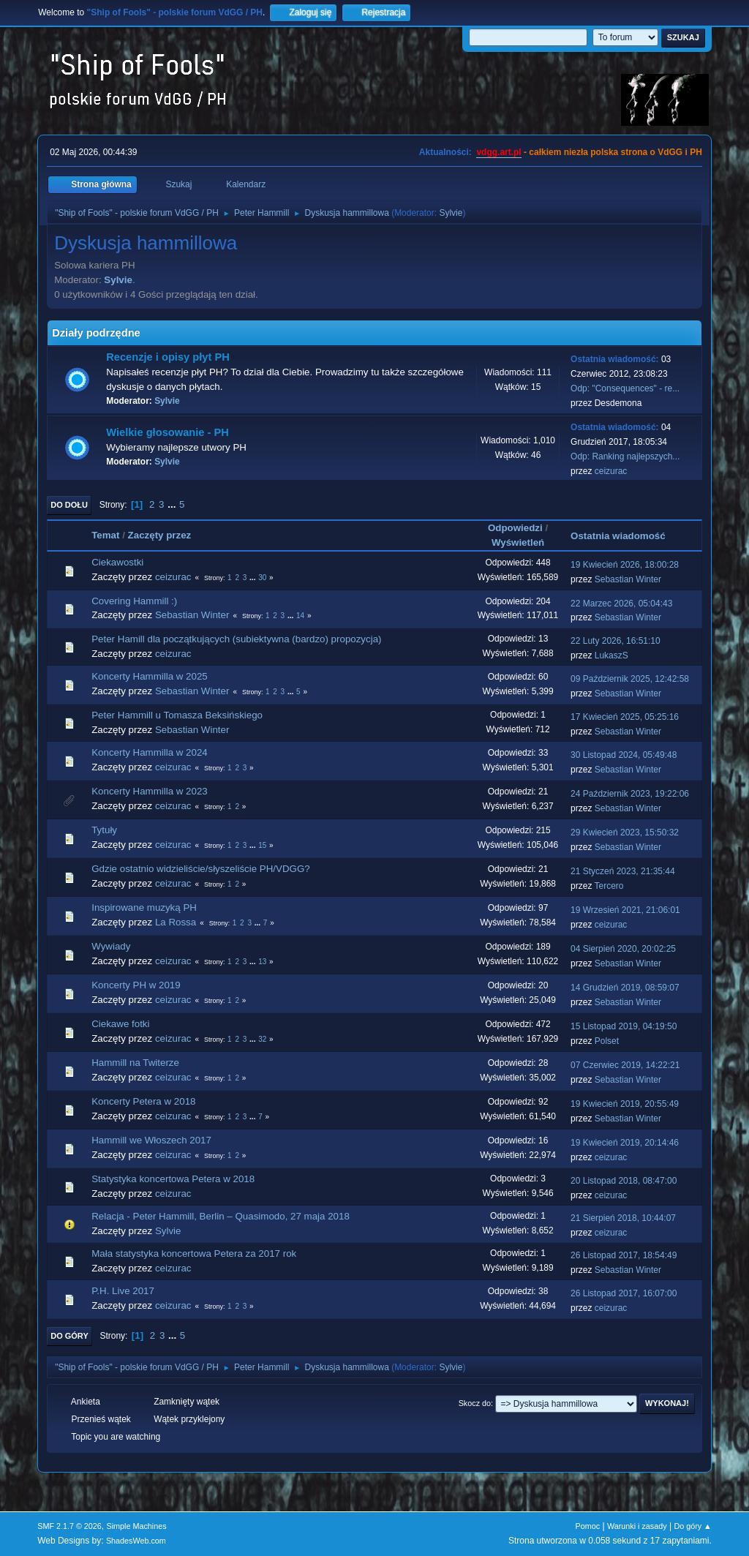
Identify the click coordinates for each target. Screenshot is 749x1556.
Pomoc (588, 1526)
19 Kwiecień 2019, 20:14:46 (625, 1143)
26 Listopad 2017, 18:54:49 (624, 1255)
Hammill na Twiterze (135, 1062)
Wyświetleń (518, 542)
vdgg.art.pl (498, 152)
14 (300, 616)
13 (262, 962)
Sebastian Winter (628, 579)
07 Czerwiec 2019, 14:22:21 (625, 1065)
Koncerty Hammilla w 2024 (149, 752)
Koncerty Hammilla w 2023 (149, 791)
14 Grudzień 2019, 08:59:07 (625, 987)
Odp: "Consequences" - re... (625, 388)
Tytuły (104, 829)
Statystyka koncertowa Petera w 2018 (173, 1178)
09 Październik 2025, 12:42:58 (630, 679)
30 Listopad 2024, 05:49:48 (624, 755)
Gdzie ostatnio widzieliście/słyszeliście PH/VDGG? (200, 868)
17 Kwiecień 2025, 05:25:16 (625, 717)
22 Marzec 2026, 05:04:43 (621, 603)
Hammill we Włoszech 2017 (151, 1140)
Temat (105, 535)
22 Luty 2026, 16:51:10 (615, 641)
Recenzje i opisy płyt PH (168, 357)
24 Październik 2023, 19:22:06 (630, 794)
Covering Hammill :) (134, 600)
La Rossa (175, 922)
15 (262, 845)
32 (262, 1039)
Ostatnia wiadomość (625, 535)
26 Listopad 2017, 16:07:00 (624, 1293)
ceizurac (611, 471)
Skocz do (475, 1403)
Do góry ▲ (692, 1526)
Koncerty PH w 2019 (136, 985)
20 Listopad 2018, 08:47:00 (624, 1181)
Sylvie (450, 213)
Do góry (69, 1335)
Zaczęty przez (160, 535)
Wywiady (110, 946)
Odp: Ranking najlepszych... (625, 456)
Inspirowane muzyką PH (144, 907)
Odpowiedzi (515, 527)
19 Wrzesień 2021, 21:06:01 (625, 910)
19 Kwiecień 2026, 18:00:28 (625, 565)
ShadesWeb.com (136, 1540)
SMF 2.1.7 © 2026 (69, 1526)
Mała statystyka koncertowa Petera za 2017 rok (193, 1253)
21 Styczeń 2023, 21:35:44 (623, 871)
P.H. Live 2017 (122, 1290)
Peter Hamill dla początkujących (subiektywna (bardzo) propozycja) (236, 639)
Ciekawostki (117, 562)
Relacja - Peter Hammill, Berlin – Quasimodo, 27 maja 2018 (220, 1216)
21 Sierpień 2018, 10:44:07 (623, 1218)
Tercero (609, 886)
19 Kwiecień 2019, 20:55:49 (625, 1104)
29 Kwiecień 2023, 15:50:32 (625, 832)
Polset (607, 1041)
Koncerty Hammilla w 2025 (149, 676)
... (173, 504)
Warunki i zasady (637, 1526)
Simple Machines (137, 1526)
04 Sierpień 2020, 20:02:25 (623, 949)
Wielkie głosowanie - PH (167, 432)
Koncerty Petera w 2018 (143, 1101)
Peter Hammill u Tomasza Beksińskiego (177, 715)
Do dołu (69, 504)
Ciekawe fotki (120, 1023)
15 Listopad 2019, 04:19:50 (624, 1026)
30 (262, 578)
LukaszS (611, 655)
